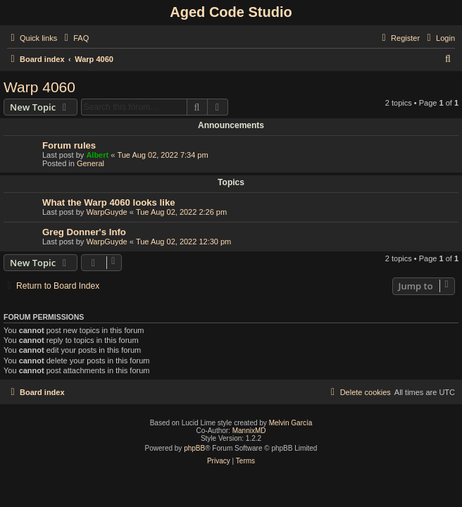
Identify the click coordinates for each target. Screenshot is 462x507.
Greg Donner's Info (84, 232)
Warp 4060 (39, 87)
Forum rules (69, 145)
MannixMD (249, 430)
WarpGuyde (106, 212)
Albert (97, 155)
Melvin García (291, 423)
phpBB (194, 448)
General (90, 163)
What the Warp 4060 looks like (108, 202)
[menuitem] (75, 38)
